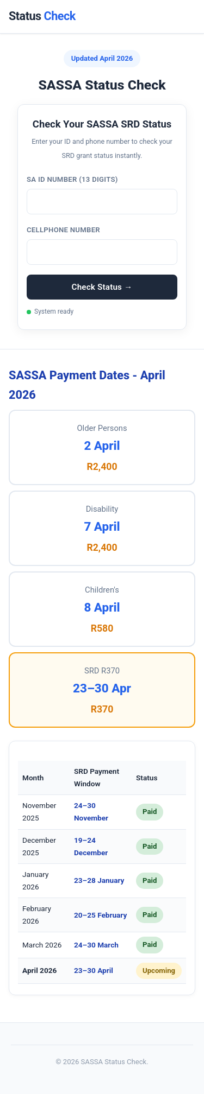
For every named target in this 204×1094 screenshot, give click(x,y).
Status (42, 16)
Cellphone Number (63, 230)
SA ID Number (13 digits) (72, 179)
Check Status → (102, 287)
